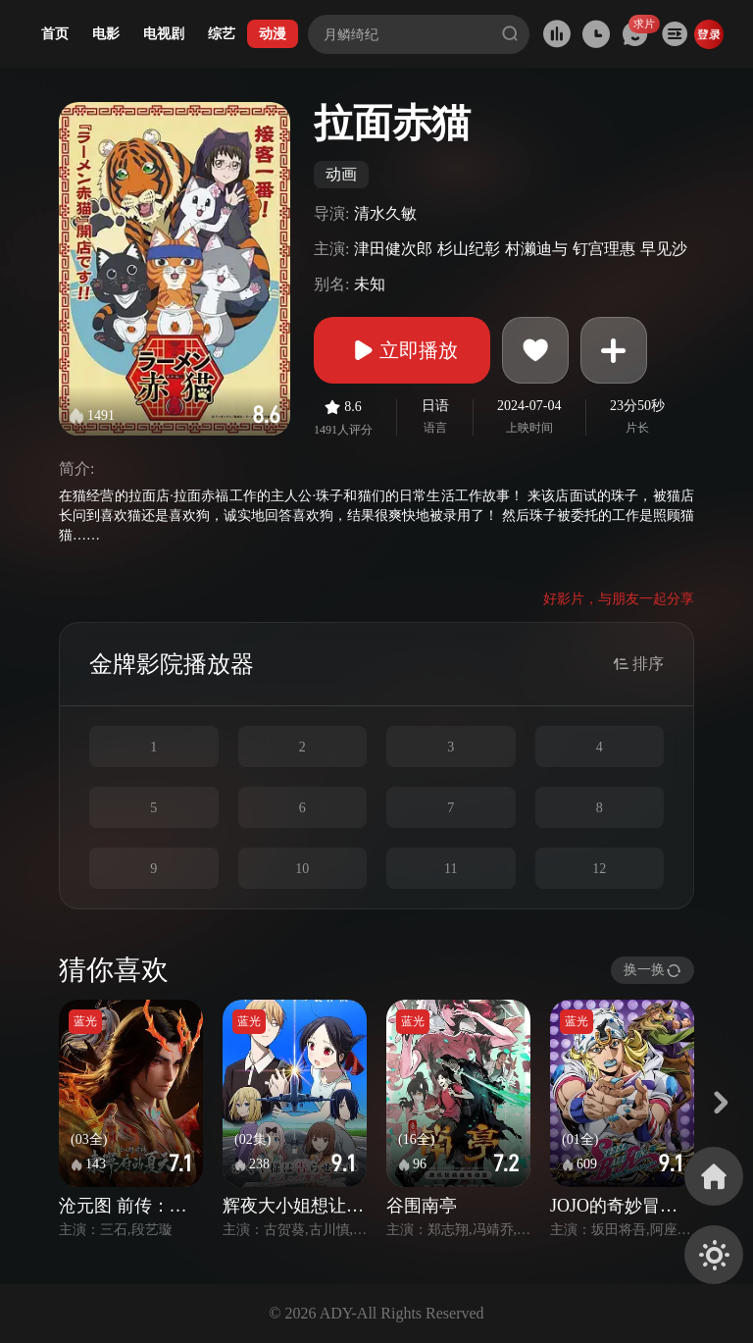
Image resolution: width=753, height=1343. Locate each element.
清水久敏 (385, 213)
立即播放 (402, 350)
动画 (341, 174)
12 (599, 868)
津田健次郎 (393, 248)
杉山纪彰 (468, 248)
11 (450, 868)
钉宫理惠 (604, 248)
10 (302, 868)
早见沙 (663, 248)
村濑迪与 (536, 248)
